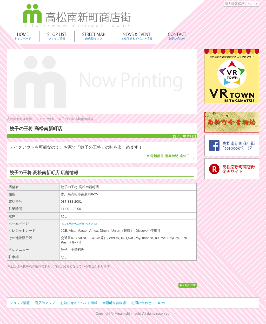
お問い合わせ (141, 303)
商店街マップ (45, 303)
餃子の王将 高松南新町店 (76, 119)
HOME (161, 303)
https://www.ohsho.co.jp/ (79, 223)
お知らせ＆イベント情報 (78, 303)
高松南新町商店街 (19, 119)
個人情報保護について (241, 4)
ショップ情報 (45, 119)
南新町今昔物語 (114, 303)
